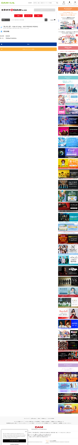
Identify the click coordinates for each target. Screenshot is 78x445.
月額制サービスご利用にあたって (57, 421)
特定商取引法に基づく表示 (11, 423)
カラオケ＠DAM (51, 418)
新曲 (18, 15)
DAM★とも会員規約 (45, 421)
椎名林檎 (6, 31)
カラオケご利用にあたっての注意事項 (32, 421)
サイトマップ (26, 418)
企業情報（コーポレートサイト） (65, 423)
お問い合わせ (33, 418)
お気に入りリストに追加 (28, 49)
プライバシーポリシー (22, 423)
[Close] (26, 434)
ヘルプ (52, 19)
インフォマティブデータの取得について (43, 423)
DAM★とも (44, 418)
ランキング (28, 15)
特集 (38, 15)
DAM (39, 418)
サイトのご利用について (18, 421)
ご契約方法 (55, 423)
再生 (28, 44)
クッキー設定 (31, 423)
